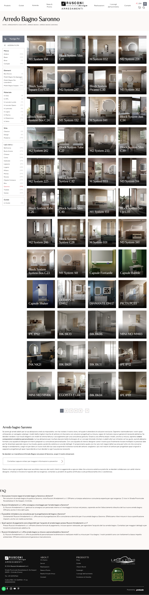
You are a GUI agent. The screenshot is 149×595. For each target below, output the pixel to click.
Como (6, 158)
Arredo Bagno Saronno (49, 25)
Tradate (6, 190)
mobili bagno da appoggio (13, 77)
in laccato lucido (10, 102)
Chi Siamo (43, 560)
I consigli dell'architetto (113, 5)
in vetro (6, 121)
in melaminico (9, 118)
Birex (5, 61)
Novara (6, 177)
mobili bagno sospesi (11, 86)
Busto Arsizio (8, 151)
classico (7, 131)
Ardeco (6, 54)
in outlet (7, 203)
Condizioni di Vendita (83, 577)
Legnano (7, 164)
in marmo (7, 115)
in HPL (6, 99)
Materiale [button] (7, 92)
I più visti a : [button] (8, 145)
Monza (6, 174)
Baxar (6, 57)
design (6, 135)
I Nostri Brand (81, 567)
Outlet (21, 6)
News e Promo (45, 570)
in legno (7, 112)
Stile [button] (5, 128)
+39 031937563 (13, 576)
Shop (78, 560)
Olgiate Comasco (10, 180)
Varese (6, 193)
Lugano (6, 167)
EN (140, 3)
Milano (6, 170)
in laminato (8, 109)
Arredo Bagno (33, 25)
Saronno (7, 187)
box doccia (8, 74)
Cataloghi (79, 570)
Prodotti (7, 6)
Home (4, 25)
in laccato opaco (10, 105)
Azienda (35, 5)
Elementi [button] (7, 70)
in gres (6, 96)
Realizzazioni (99, 6)
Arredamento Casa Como (17, 25)
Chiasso (6, 154)
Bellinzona (7, 148)
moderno (7, 138)
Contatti (128, 6)
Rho (5, 183)
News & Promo (49, 5)
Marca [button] (6, 51)
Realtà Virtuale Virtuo (47, 574)
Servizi (42, 563)
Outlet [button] (6, 200)
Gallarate (7, 161)
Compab (7, 64)
